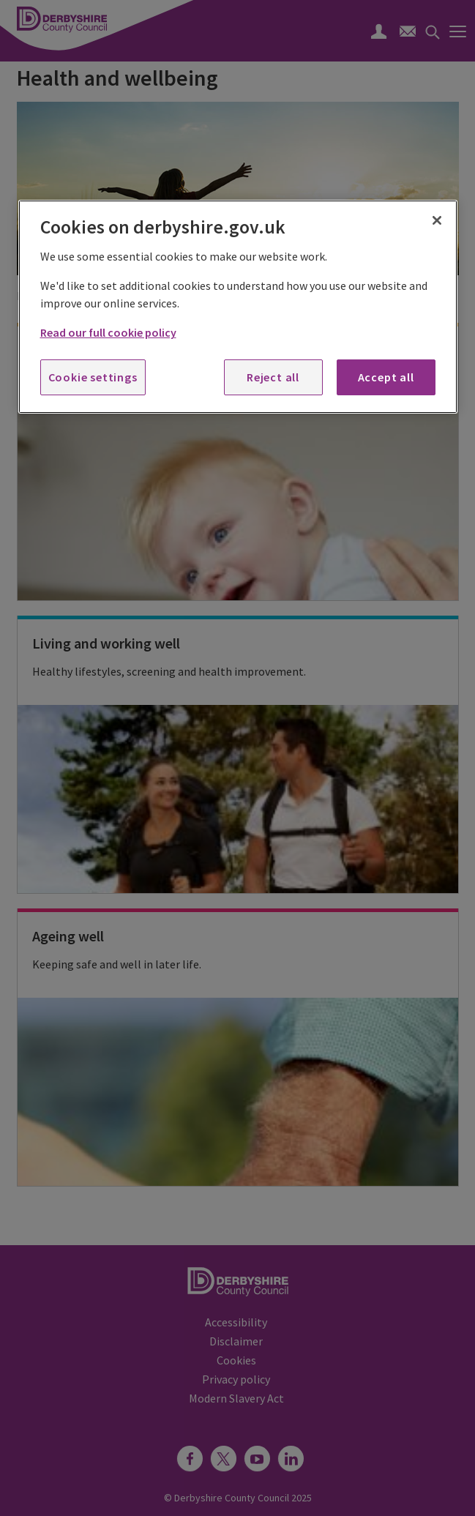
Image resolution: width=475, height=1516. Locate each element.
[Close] (437, 220)
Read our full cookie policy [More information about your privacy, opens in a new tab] (108, 332)
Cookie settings (93, 377)
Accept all (386, 377)
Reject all (273, 377)
